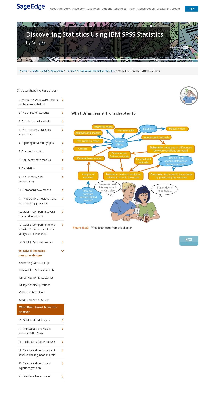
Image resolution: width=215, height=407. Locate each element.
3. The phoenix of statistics (35, 121)
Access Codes (146, 8)
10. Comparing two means (35, 190)
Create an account (168, 8)
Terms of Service (129, 393)
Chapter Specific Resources (46, 70)
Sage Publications (38, 393)
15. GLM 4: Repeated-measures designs (90, 70)
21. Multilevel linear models (35, 376)
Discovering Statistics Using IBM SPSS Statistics (94, 34)
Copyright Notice (152, 393)
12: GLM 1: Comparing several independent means (37, 214)
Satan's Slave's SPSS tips (34, 299)
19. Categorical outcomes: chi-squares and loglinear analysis (37, 352)
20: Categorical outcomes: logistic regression (35, 366)
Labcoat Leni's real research (36, 270)
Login (192, 8)
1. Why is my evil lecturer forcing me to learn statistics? (38, 102)
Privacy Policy (173, 393)
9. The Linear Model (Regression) (31, 179)
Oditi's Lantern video (31, 292)
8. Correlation (27, 168)
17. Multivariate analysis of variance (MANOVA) (35, 331)
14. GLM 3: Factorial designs (36, 242)
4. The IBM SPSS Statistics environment (35, 132)
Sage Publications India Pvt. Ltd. (71, 393)
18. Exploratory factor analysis (37, 342)
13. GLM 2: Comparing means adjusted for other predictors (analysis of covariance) (37, 229)
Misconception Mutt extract (36, 277)
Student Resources (114, 8)
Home (23, 70)
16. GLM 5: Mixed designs (34, 320)
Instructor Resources (86, 8)
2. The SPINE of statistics (34, 112)
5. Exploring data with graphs (36, 143)
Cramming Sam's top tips (34, 263)
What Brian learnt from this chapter (38, 309)
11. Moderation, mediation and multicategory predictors (37, 201)
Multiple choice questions (34, 285)
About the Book (60, 8)
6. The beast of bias (31, 151)
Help (132, 8)
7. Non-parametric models (35, 160)
